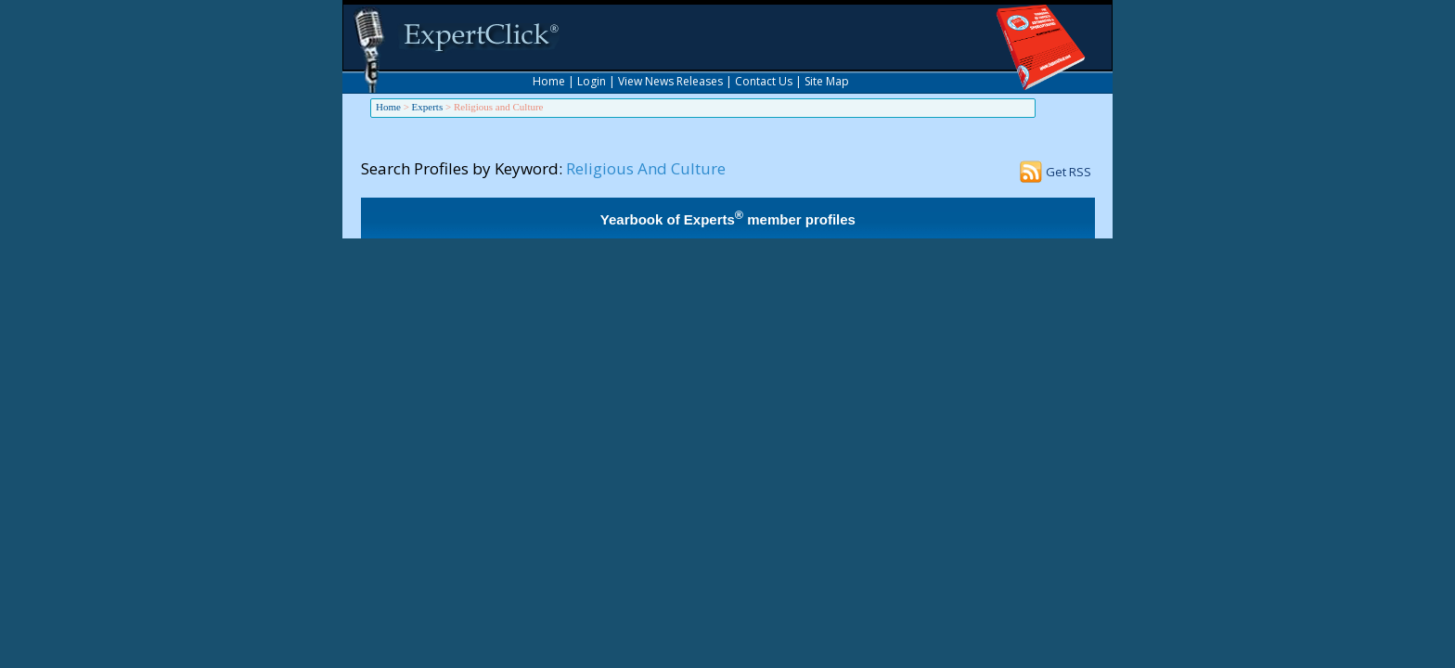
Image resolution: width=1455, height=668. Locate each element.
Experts (428, 106)
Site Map (827, 81)
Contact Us (763, 81)
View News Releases (670, 81)
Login (591, 81)
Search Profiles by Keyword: (461, 168)
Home (549, 81)
